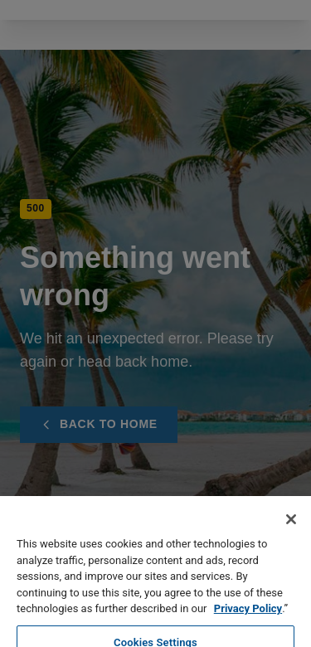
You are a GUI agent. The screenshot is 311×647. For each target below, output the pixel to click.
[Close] (291, 541)
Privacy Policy (248, 630)
